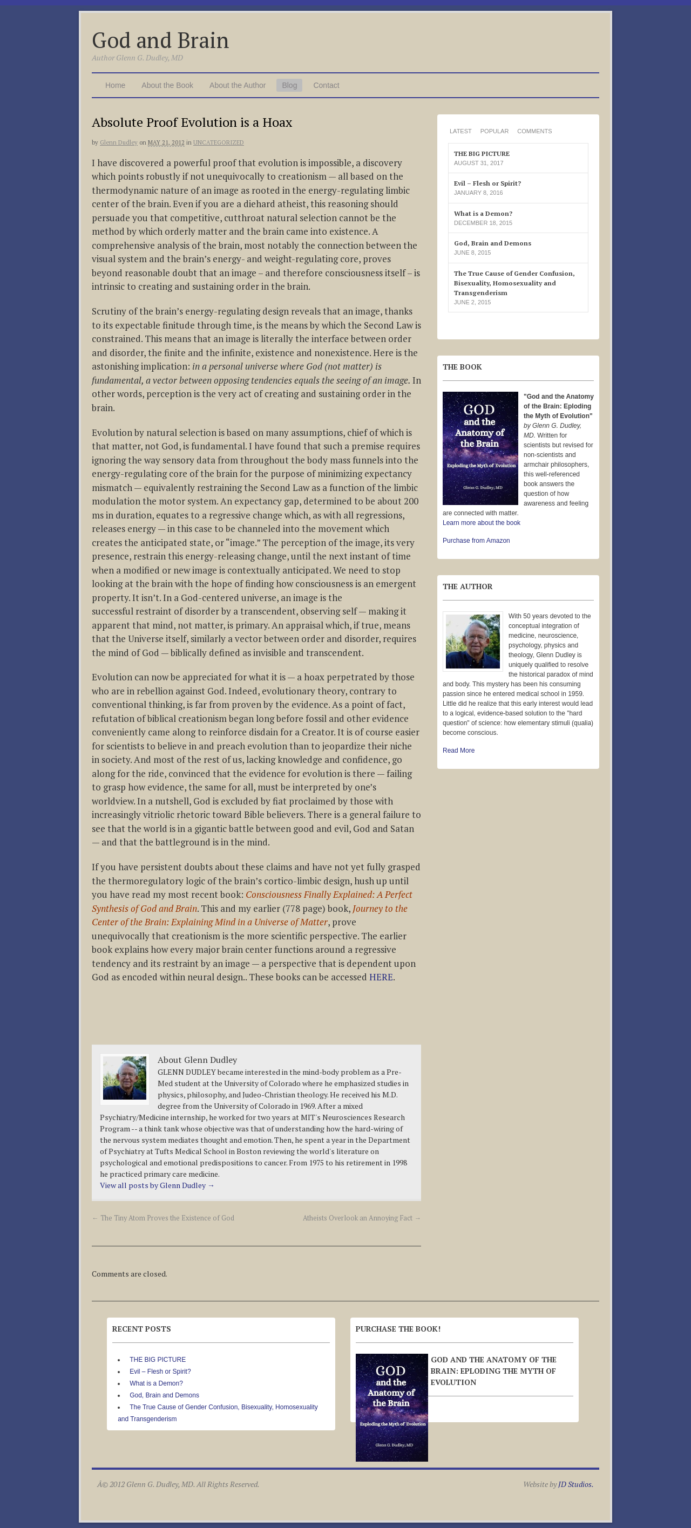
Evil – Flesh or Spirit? (487, 183)
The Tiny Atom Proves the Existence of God (163, 1218)
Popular (494, 131)
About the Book (167, 85)
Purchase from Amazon (476, 540)
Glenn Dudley (119, 142)
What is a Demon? (483, 213)
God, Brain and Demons (492, 243)
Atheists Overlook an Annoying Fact (362, 1218)
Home (115, 85)
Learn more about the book (481, 523)
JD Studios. (576, 1484)
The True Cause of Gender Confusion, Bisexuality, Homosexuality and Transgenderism (514, 283)
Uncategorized (218, 142)
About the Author (237, 85)
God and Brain (160, 39)
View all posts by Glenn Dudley (157, 1185)
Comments (534, 131)
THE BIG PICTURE (482, 153)
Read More (459, 750)
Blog (289, 85)
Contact (326, 85)
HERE (381, 977)
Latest (461, 131)
